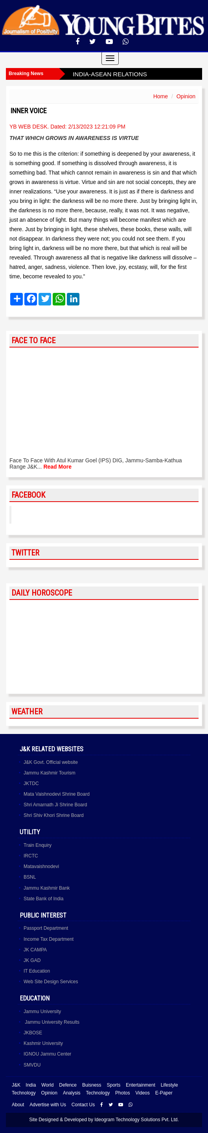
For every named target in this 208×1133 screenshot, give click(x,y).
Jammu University (42, 1011)
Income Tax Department (49, 939)
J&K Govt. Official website (51, 762)
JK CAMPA (35, 950)
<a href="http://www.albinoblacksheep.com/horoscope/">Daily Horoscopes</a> (104, 647)
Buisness (91, 1085)
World (47, 1085)
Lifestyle (169, 1085)
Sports (113, 1085)
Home (160, 96)
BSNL (30, 877)
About (18, 1104)
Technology (24, 1093)
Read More (57, 467)
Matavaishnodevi (41, 866)
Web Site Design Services (51, 981)
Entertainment (140, 1085)
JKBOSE (33, 1033)
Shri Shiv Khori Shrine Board (54, 815)
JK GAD (32, 960)
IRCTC (31, 856)
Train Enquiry (38, 845)
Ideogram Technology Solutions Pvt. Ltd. (136, 1119)
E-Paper (164, 1093)
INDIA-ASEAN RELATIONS (110, 74)
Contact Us (83, 1104)
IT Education (37, 971)
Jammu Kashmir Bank (47, 888)
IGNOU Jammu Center (47, 1054)
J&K (16, 1085)
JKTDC (31, 783)
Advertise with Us (47, 1104)
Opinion (186, 96)
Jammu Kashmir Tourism (49, 773)
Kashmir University (43, 1043)
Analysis (72, 1093)
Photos (122, 1093)
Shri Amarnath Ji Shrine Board (55, 804)
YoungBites (36, 515)
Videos (142, 1093)
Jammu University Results (51, 1022)
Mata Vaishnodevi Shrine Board (57, 794)
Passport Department (46, 928)
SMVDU (32, 1065)
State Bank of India (43, 898)
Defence (68, 1085)
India (31, 1085)
